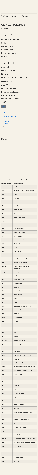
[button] (19, 13)
